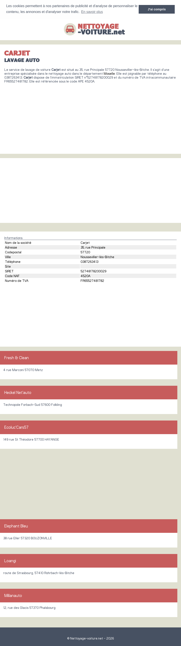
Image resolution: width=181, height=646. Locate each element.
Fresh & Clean (16, 357)
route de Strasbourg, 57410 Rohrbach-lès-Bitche (38, 573)
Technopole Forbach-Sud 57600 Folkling (32, 404)
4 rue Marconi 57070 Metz (23, 369)
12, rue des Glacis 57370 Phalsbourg (29, 607)
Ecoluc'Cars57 (16, 427)
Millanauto (13, 595)
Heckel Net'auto (17, 392)
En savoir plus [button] (92, 12)
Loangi (10, 560)
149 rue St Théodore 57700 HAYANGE (31, 439)
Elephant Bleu (16, 525)
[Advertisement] (90, 116)
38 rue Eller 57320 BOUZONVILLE (27, 538)
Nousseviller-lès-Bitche (97, 257)
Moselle (109, 73)
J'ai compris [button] (157, 9)
